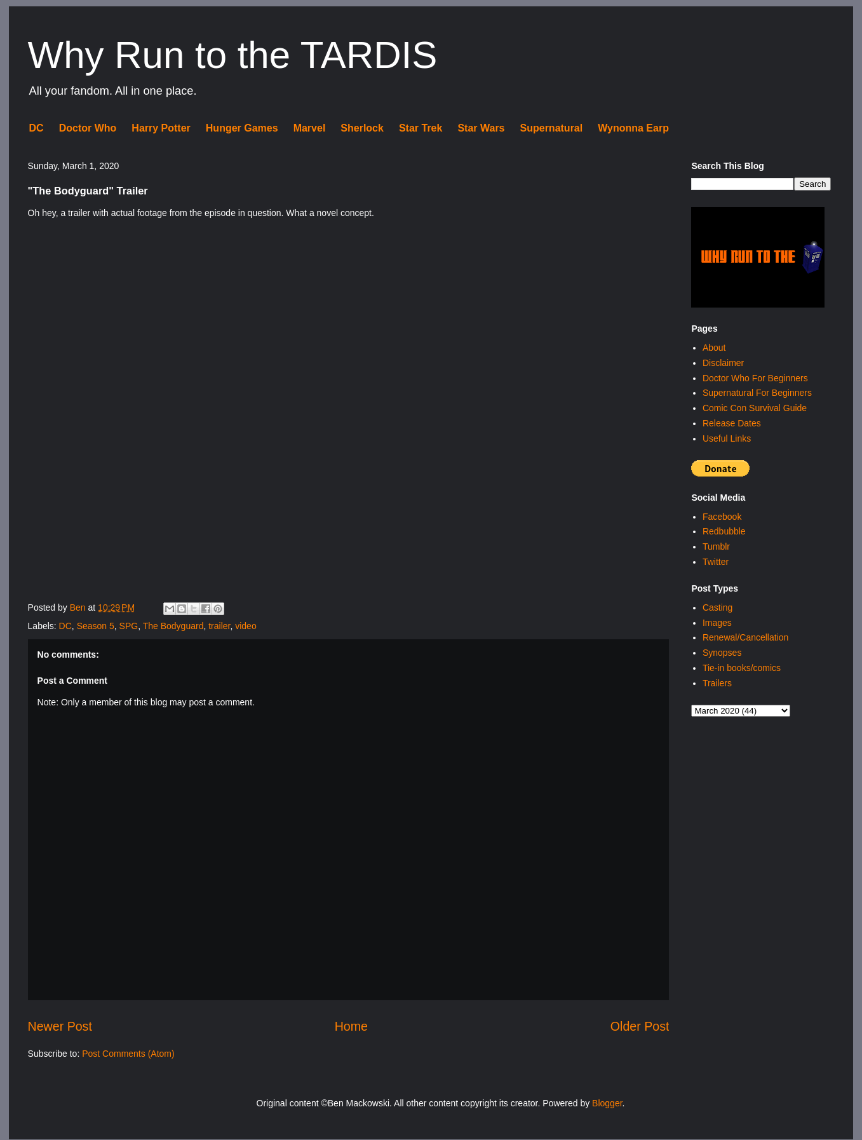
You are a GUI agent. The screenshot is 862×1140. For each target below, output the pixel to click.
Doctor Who (88, 128)
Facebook (722, 517)
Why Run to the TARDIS (233, 55)
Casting (717, 607)
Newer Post (60, 1026)
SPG (128, 626)
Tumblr (716, 546)
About (714, 348)
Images (717, 623)
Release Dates (732, 423)
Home (351, 1026)
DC (36, 128)
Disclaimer (723, 363)
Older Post (640, 1026)
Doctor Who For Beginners (755, 378)
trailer (219, 626)
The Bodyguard (173, 626)
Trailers (717, 683)
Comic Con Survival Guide (755, 408)
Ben (79, 607)
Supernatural (551, 128)
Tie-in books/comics (742, 668)
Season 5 (95, 626)
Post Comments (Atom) (128, 1053)
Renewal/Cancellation (745, 637)
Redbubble (724, 531)
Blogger (607, 1103)
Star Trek (420, 128)
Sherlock (362, 128)
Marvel (309, 128)
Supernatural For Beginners (757, 393)
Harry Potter (160, 128)
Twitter (716, 562)
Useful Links (727, 438)
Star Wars (480, 128)
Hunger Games (242, 128)
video (245, 626)
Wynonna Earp (633, 128)
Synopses (722, 653)
